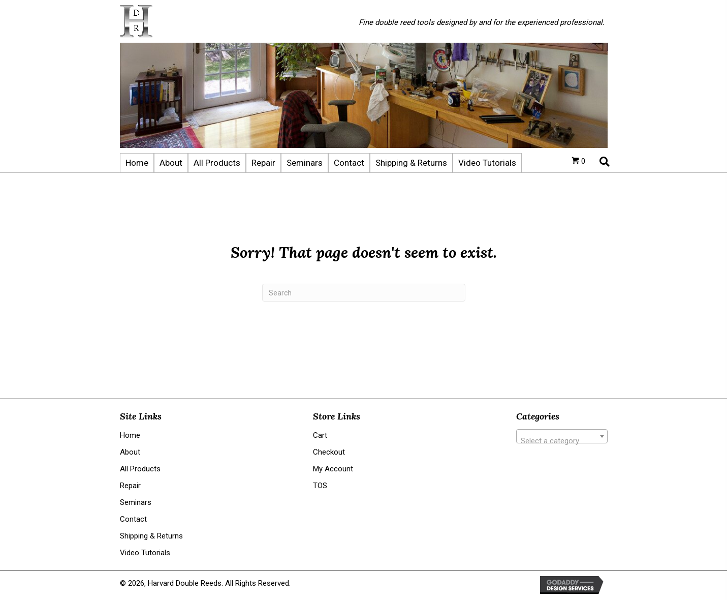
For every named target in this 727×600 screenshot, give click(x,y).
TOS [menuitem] (320, 485)
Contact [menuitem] (133, 519)
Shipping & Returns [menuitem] (151, 536)
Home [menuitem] (130, 435)
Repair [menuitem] (130, 485)
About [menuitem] (130, 452)
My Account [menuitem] (333, 468)
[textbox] (562, 441)
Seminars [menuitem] (135, 502)
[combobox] (562, 436)
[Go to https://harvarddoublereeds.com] (229, 21)
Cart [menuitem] (320, 435)
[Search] (363, 293)
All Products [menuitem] (140, 468)
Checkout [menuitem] (329, 452)
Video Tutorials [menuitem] (145, 552)
